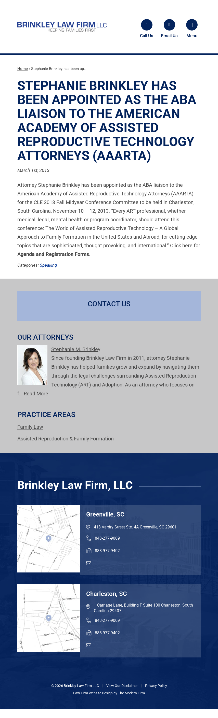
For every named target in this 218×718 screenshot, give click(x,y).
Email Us (169, 35)
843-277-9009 (107, 538)
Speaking (48, 265)
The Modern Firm (131, 693)
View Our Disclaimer (122, 686)
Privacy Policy (156, 686)
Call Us (146, 35)
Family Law (30, 427)
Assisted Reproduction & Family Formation (65, 439)
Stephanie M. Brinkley (75, 349)
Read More (36, 394)
